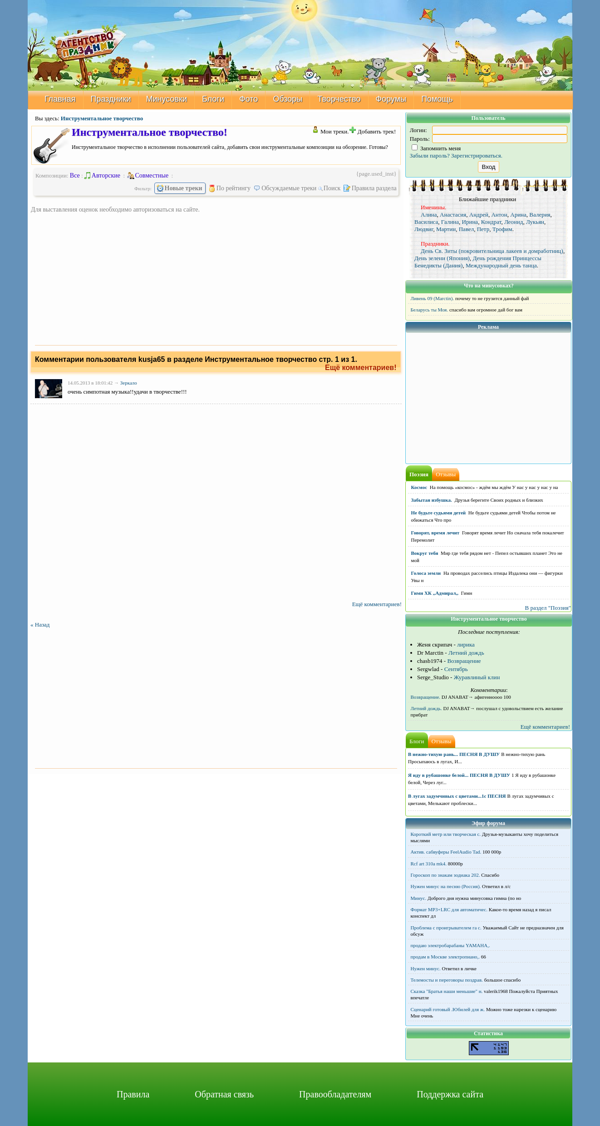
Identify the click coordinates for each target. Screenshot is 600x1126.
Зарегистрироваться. (476, 155)
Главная (60, 99)
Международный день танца (501, 265)
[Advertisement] (216, 277)
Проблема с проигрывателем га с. (446, 927)
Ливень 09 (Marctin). (432, 298)
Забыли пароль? (430, 155)
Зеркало (128, 382)
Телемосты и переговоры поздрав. (447, 980)
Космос (419, 487)
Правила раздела (370, 188)
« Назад (39, 624)
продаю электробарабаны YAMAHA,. (450, 945)
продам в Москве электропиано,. (445, 956)
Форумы (391, 99)
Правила (133, 1094)
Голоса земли (426, 573)
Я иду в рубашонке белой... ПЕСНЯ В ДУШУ (459, 775)
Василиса (426, 221)
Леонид (513, 221)
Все (75, 175)
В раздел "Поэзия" (548, 607)
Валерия (539, 214)
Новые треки (179, 188)
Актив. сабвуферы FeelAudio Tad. (446, 851)
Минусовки (166, 99)
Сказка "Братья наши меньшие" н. (447, 991)
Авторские (102, 175)
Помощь (437, 99)
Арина (518, 214)
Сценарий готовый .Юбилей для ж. (448, 1009)
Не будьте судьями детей (438, 512)
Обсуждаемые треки (285, 188)
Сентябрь (456, 669)
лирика (466, 644)
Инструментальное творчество (102, 118)
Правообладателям (335, 1094)
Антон (499, 214)
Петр (483, 229)
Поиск (330, 188)
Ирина (470, 221)
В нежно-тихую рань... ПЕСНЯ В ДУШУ (454, 754)
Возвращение (464, 660)
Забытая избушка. (431, 500)
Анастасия (453, 214)
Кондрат (491, 221)
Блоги (213, 99)
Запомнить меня (436, 148)
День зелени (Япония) (442, 258)
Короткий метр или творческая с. (446, 834)
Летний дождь (466, 652)
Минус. (419, 898)
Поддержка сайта (450, 1094)
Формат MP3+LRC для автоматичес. (449, 909)
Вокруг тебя (424, 553)
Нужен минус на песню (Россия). (446, 886)
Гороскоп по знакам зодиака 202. (445, 875)
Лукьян (535, 221)
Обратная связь (224, 1094)
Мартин (446, 229)
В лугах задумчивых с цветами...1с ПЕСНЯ (457, 796)
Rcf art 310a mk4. (429, 863)
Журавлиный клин (477, 677)
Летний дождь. (426, 708)
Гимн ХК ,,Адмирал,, (434, 593)
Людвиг (423, 229)
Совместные (148, 175)
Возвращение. (426, 697)
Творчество (338, 99)
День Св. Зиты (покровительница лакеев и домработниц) (492, 250)
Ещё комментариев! (361, 367)
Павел (466, 229)
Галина (450, 221)
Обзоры (287, 99)
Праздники (111, 99)
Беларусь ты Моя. (429, 309)
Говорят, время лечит (435, 532)
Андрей (478, 214)
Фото (248, 99)
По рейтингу (230, 188)
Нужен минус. (426, 968)
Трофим (502, 229)
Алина (429, 214)
